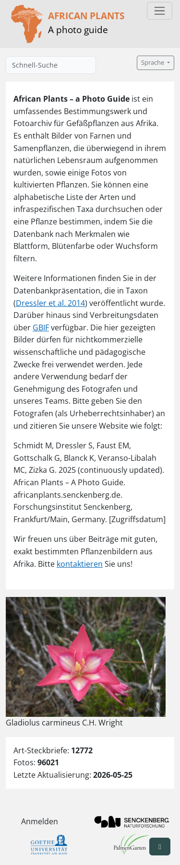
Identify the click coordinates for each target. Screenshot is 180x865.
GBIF (41, 327)
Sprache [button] (153, 62)
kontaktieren (80, 564)
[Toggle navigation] (159, 11)
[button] (159, 846)
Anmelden (39, 821)
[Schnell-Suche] (51, 65)
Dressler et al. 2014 (50, 303)
